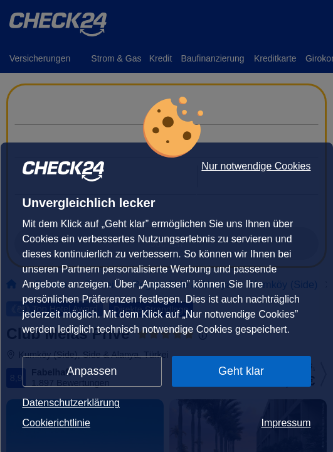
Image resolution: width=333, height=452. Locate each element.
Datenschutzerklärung (71, 402)
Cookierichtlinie (56, 422)
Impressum (285, 422)
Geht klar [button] (241, 371)
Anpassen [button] (92, 371)
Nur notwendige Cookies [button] (255, 166)
